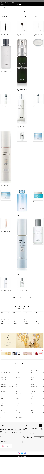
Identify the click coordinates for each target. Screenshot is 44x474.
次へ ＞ (29, 297)
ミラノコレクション (33, 408)
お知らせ (31, 446)
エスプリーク (17, 389)
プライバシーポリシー (33, 445)
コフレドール (17, 403)
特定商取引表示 (25, 446)
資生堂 (1, 434)
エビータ (17, 401)
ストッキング (14, 328)
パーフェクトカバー (18, 429)
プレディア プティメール (19, 434)
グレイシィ (2, 422)
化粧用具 (2, 328)
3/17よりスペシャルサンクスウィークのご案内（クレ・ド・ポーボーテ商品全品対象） (10, 449)
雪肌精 (32, 413)
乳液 (2, 314)
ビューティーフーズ (37, 323)
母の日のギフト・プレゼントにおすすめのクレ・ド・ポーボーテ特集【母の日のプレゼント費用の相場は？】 (10, 446)
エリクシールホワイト (3, 408)
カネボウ (32, 430)
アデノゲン (17, 422)
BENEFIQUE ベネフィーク (4, 401)
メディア (17, 406)
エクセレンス (32, 394)
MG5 (16, 425)
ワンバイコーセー (18, 387)
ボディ (36, 314)
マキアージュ (2, 418)
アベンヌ (2, 430)
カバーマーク (17, 411)
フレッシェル (17, 399)
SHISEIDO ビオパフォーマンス (35, 403)
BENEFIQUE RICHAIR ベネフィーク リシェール (7, 403)
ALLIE (16, 408)
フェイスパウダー (15, 323)
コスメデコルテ (18, 430)
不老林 (16, 427)
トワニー (32, 399)
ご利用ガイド (25, 445)
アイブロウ (25, 321)
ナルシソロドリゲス (33, 425)
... (18, 297)
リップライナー (26, 325)
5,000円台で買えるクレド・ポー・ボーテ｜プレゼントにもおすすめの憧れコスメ (10, 452)
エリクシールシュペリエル (4, 406)
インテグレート (2, 420)
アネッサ (17, 385)
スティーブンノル (18, 394)
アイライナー (25, 312)
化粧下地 (14, 314)
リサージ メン (33, 432)
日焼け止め (14, 312)
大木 (31, 411)
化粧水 (2, 312)
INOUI (32, 406)
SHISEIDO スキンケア (3, 399)
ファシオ (32, 415)
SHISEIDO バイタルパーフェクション (5, 389)
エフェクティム (33, 404)
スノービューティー (3, 429)
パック (2, 325)
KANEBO (32, 389)
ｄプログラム (2, 425)
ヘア (35, 319)
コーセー (32, 396)
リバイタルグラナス (3, 411)
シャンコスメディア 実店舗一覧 (33, 458)
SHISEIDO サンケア (3, 394)
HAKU (1, 427)
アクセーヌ (17, 413)
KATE (16, 404)
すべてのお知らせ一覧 (18, 455)
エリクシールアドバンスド (4, 404)
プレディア (17, 432)
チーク (25, 328)
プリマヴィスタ (33, 427)
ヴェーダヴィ (17, 415)
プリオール (2, 415)
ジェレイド (17, 420)
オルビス (32, 422)
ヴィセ (32, 392)
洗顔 (2, 321)
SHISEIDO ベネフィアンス (4, 392)
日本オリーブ (32, 418)
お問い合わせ (42, 445)
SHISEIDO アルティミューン (4, 387)
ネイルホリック (18, 392)
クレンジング (3, 319)
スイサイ (17, 396)
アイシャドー (25, 314)
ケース (13, 319)
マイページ (41, 446)
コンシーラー (14, 321)
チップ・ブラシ (26, 323)
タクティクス (17, 418)
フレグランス (36, 321)
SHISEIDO (32, 401)
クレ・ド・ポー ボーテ (3, 385)
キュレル (32, 420)
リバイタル (32, 429)
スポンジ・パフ (15, 325)
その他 (36, 325)
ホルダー (36, 312)
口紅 (24, 319)
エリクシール (2, 413)
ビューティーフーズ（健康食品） (35, 387)
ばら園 (1, 432)
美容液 (2, 323)
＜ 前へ (14, 297)
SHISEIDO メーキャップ (4, 396)
